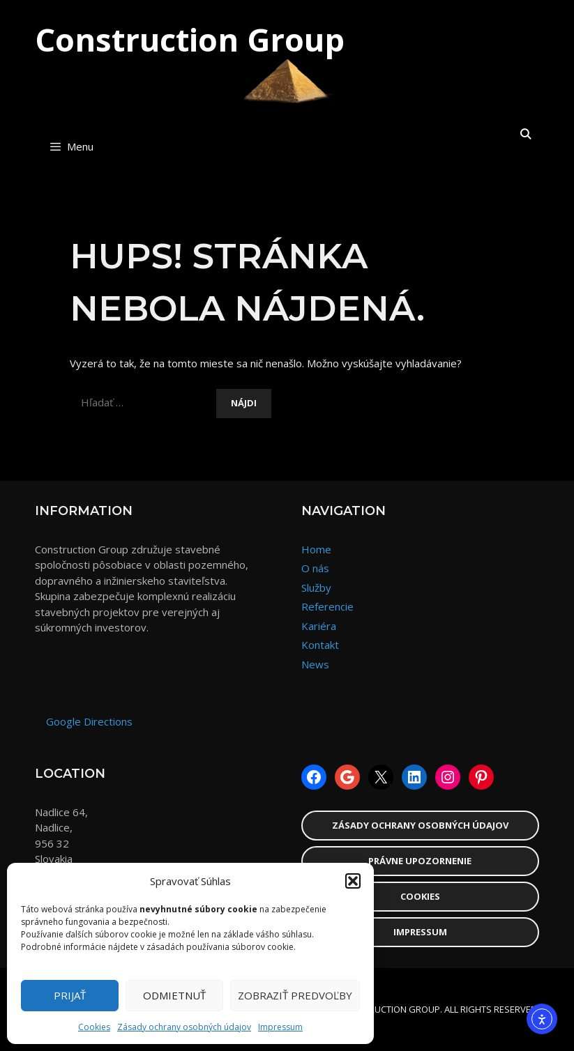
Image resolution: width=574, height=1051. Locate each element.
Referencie (327, 606)
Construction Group (190, 39)
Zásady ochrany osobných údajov (184, 1027)
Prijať (70, 995)
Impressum (280, 1027)
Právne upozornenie (419, 860)
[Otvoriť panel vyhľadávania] (525, 134)
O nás (315, 568)
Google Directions (89, 721)
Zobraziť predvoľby (295, 995)
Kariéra (318, 626)
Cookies (94, 1027)
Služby (316, 587)
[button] (353, 881)
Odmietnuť (174, 995)
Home (316, 549)
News (315, 664)
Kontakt (320, 645)
